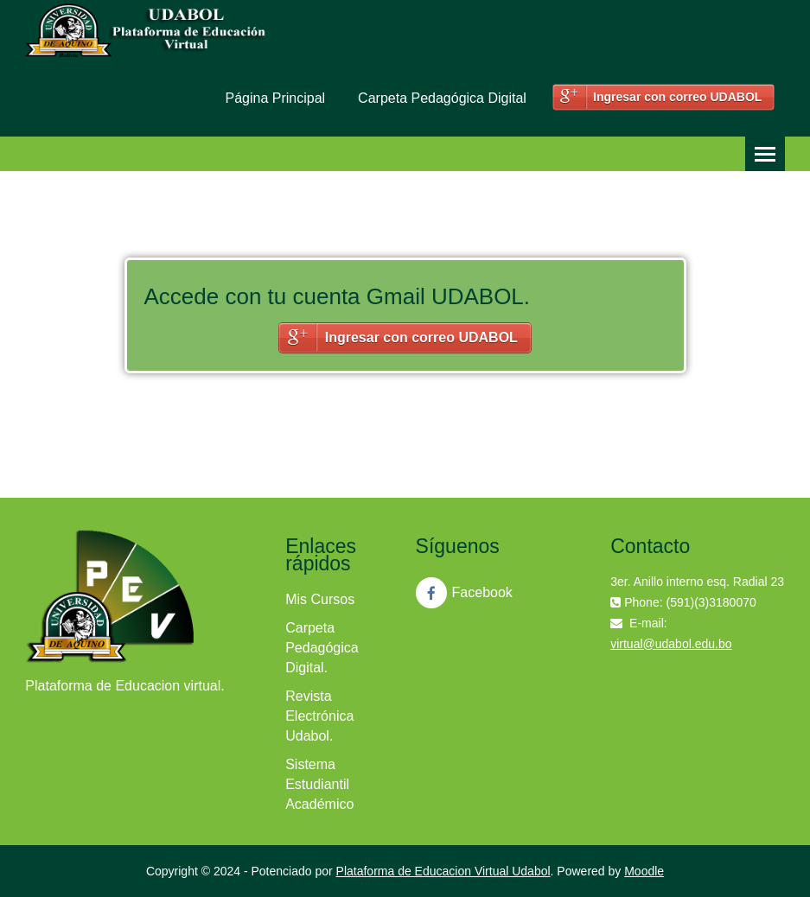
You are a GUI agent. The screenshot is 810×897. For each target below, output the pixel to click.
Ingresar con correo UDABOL (677, 97)
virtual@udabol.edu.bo (670, 644)
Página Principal (275, 98)
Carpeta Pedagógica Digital (442, 98)
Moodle (644, 871)
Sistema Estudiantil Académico (319, 784)
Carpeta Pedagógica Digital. (322, 647)
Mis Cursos (319, 599)
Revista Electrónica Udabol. (319, 716)
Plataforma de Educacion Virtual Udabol (443, 871)
